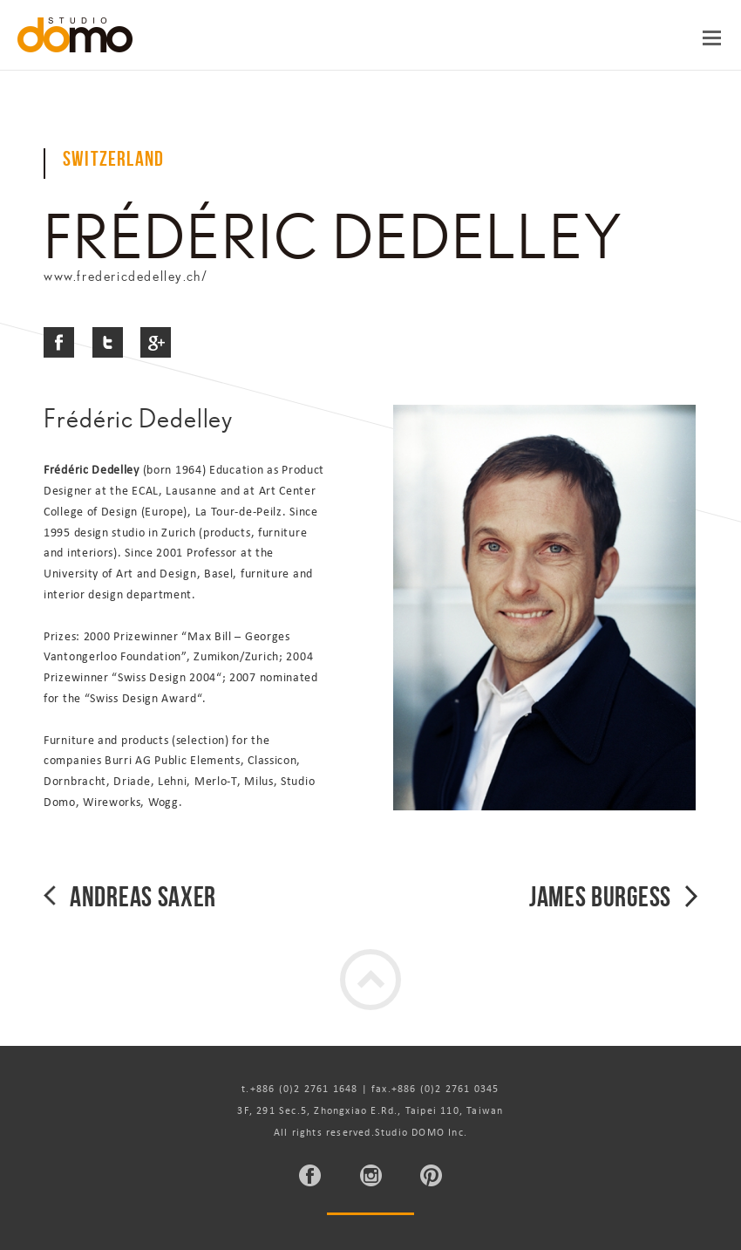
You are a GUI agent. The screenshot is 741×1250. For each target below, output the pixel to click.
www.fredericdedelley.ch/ (125, 276)
